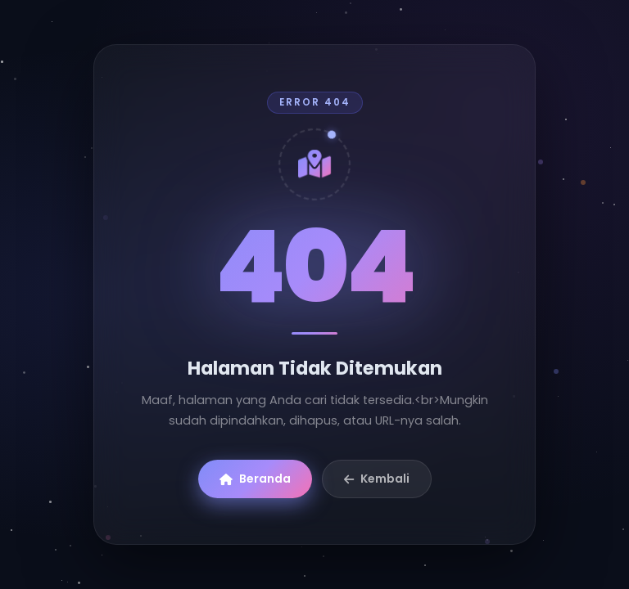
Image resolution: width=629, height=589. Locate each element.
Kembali (377, 478)
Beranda (255, 478)
